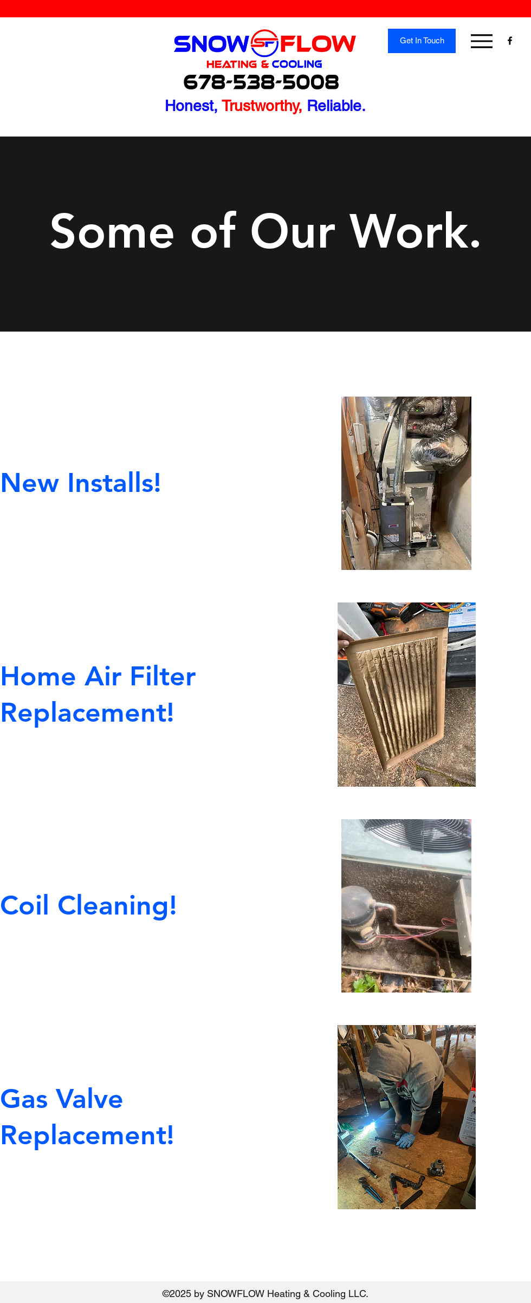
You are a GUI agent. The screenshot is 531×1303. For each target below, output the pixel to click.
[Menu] (481, 40)
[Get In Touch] (422, 41)
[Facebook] (509, 40)
